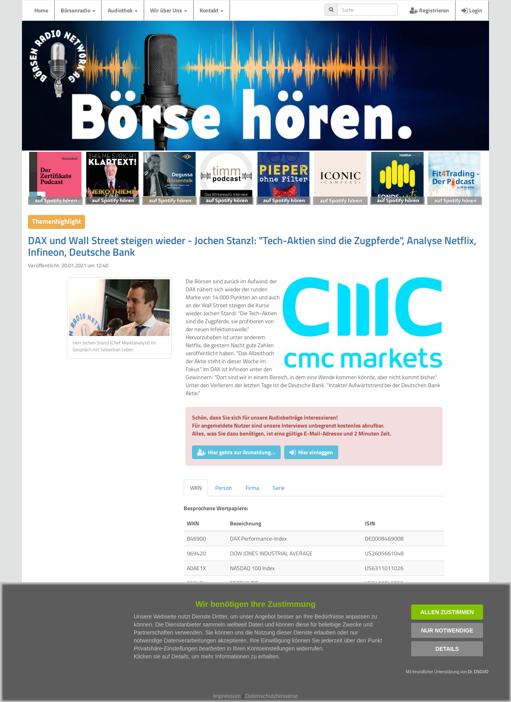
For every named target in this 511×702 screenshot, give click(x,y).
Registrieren (429, 10)
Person (223, 487)
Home (41, 10)
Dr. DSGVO (478, 672)
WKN (196, 487)
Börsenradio (78, 10)
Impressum (227, 696)
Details (447, 649)
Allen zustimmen (447, 612)
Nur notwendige (447, 630)
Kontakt (212, 10)
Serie (279, 487)
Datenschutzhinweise (271, 696)
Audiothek (123, 10)
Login (471, 10)
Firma (252, 487)
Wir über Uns (168, 10)
